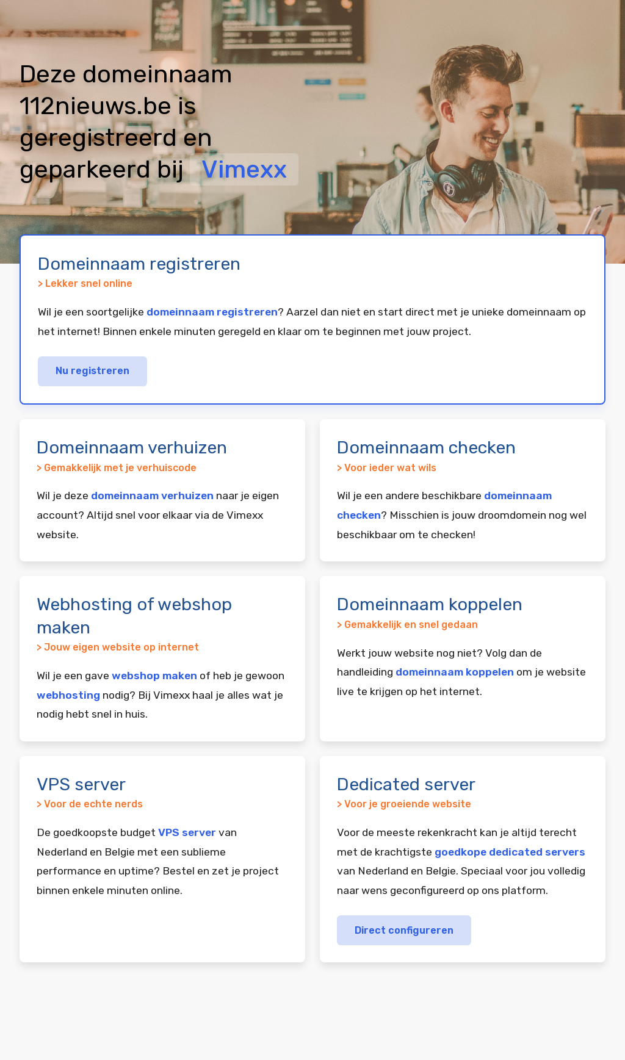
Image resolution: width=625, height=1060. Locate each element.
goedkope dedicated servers (510, 852)
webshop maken (154, 675)
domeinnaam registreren (212, 312)
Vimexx (244, 169)
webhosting (68, 695)
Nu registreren (92, 371)
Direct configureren (404, 930)
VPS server (187, 832)
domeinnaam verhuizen (152, 495)
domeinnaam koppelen (455, 672)
